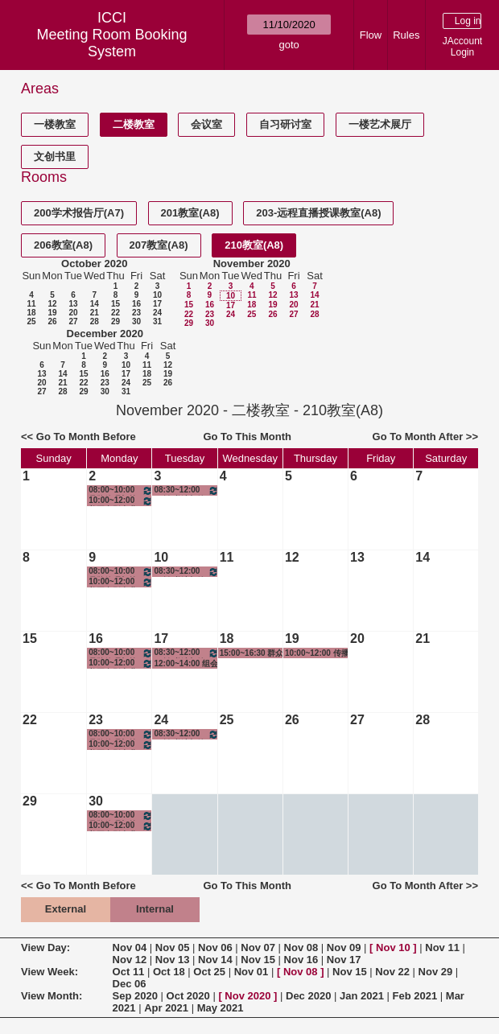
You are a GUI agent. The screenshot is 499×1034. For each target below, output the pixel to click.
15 (115, 303)
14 (94, 303)
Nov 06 (215, 947)
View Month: (51, 996)
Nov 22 (392, 972)
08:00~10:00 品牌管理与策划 (121, 490)
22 (115, 312)
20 (72, 312)
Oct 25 (209, 972)
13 (72, 303)
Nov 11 (442, 947)
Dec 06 (129, 984)
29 (115, 321)
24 (157, 312)
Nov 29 (436, 972)
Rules (406, 35)
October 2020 (94, 263)
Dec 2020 (308, 996)
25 (31, 321)
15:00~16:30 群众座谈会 (252, 653)
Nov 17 (344, 960)
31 (157, 321)
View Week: (49, 972)
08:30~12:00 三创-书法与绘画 (186, 490)
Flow (370, 35)
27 (72, 321)
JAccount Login (462, 46)
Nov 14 (215, 960)
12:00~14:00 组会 (186, 663)
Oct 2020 (188, 996)
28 (94, 321)
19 (51, 312)
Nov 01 (251, 972)
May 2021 (220, 1008)
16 (136, 303)
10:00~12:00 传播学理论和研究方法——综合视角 (317, 653)
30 (136, 321)
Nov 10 (393, 947)
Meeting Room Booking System (111, 43)
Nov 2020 (247, 996)
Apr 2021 (166, 1008)
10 (157, 294)
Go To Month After (418, 436)
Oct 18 (169, 972)
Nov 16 (301, 960)
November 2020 (252, 263)
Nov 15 (258, 960)
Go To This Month (247, 436)
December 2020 (105, 334)
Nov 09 (344, 947)
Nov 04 (130, 947)
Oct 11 (129, 972)
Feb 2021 (415, 996)
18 (31, 312)
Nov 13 (172, 960)
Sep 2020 (135, 996)
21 (94, 312)
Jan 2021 (362, 996)
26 (51, 321)
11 (31, 303)
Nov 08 (301, 947)
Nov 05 (172, 947)
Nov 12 (130, 960)
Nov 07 (258, 947)
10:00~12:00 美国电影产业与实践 (121, 501)
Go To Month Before (86, 436)
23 (136, 312)
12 (51, 303)
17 (157, 303)
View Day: (45, 947)
